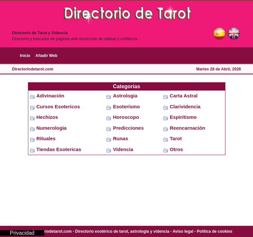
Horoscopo (126, 117)
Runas (120, 138)
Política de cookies (214, 231)
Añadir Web (46, 55)
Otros (176, 149)
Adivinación (50, 95)
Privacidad (22, 233)
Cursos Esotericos (58, 106)
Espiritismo (183, 117)
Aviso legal (183, 231)
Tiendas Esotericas (59, 149)
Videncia (123, 149)
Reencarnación (187, 128)
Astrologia (125, 95)
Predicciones (128, 128)
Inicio (25, 55)
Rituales (46, 138)
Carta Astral (183, 95)
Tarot (176, 138)
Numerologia (52, 128)
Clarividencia (185, 106)
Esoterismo (126, 106)
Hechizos (47, 117)
